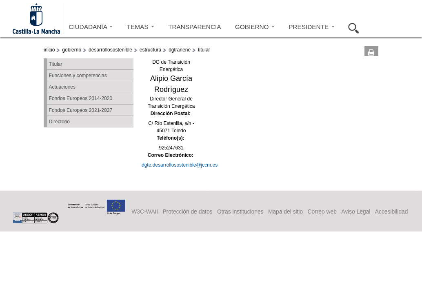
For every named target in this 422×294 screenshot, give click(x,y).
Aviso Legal (355, 211)
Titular (55, 64)
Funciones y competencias (78, 75)
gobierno (71, 50)
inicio (49, 50)
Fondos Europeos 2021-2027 (80, 110)
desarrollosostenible (110, 50)
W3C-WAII (144, 211)
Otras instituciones (240, 211)
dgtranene (180, 50)
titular (204, 50)
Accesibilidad (391, 211)
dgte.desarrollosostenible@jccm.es (180, 165)
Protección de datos (187, 211)
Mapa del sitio (285, 211)
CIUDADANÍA (91, 26)
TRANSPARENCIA (194, 26)
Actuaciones (62, 87)
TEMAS (140, 26)
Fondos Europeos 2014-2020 (80, 98)
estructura (150, 50)
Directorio (59, 122)
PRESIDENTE (311, 26)
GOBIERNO (255, 26)
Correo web (321, 211)
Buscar (351, 27)
